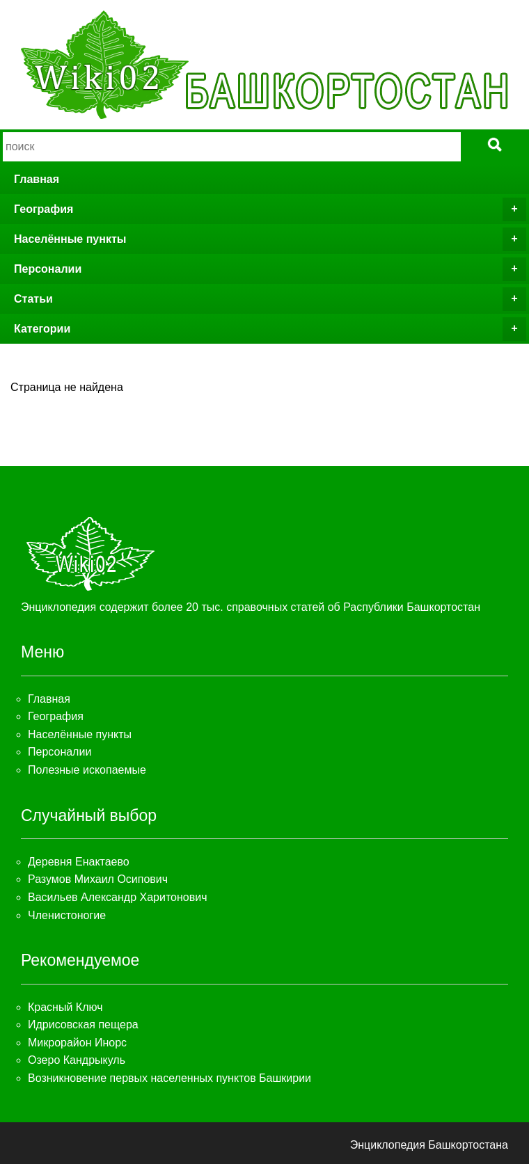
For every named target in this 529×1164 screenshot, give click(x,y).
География (270, 209)
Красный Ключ (65, 1007)
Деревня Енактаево (78, 862)
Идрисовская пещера (83, 1024)
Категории (270, 329)
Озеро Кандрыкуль (76, 1060)
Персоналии (270, 269)
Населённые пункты (270, 239)
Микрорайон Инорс (77, 1043)
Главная (36, 179)
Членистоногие (67, 915)
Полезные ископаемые (87, 770)
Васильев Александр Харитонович (117, 897)
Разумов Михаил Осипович (98, 879)
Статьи (270, 299)
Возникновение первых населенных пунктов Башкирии (169, 1078)
